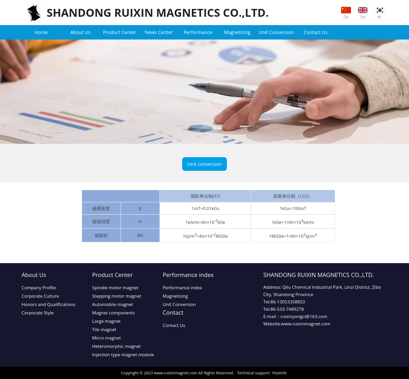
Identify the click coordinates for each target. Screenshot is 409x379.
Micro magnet (106, 338)
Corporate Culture (40, 296)
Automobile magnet (112, 304)
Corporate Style (38, 313)
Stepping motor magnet (116, 296)
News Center (159, 32)
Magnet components (113, 313)
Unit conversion (204, 164)
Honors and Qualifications (49, 304)
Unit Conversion (276, 32)
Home (41, 32)
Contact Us (315, 32)
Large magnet (106, 321)
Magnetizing (237, 32)
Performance (198, 32)
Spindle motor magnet (115, 288)
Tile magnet (104, 329)
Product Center (119, 32)
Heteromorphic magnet (116, 346)
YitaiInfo (279, 372)
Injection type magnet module (123, 355)
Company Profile (39, 288)
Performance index (182, 288)
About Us (80, 32)
